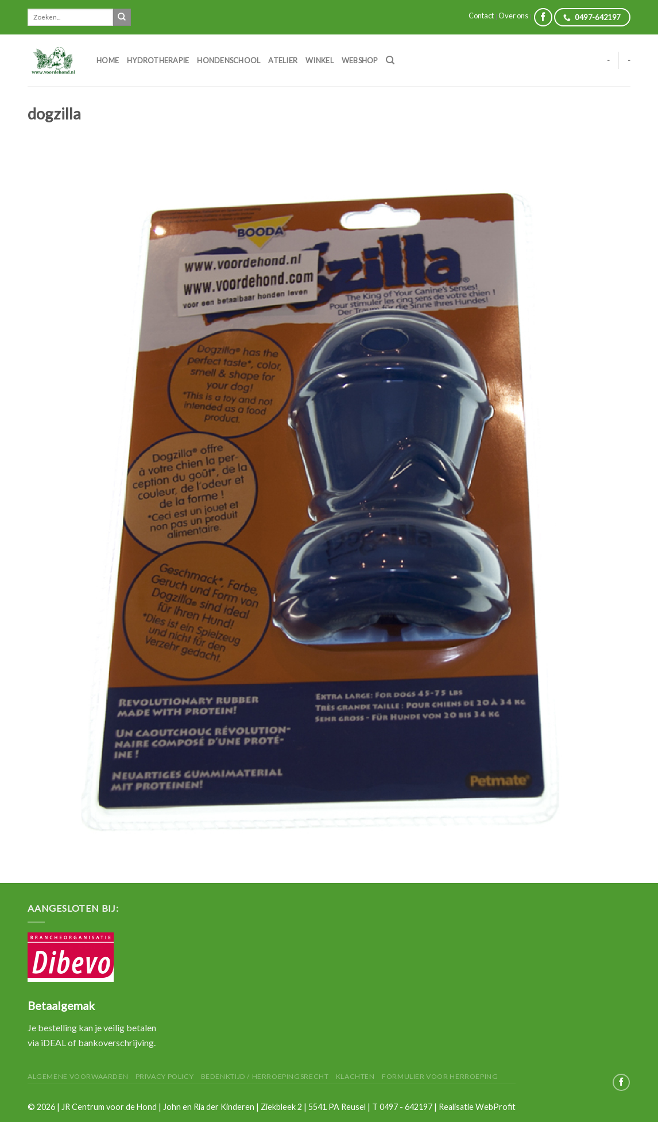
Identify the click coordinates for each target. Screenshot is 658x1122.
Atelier (282, 60)
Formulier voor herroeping (440, 1076)
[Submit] (121, 17)
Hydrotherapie (158, 60)
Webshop (360, 60)
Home (107, 60)
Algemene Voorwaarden (78, 1076)
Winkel (319, 60)
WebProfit (495, 1107)
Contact (481, 15)
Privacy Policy (165, 1076)
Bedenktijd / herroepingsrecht (265, 1076)
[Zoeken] (390, 60)
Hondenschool (228, 60)
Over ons (513, 15)
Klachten (355, 1076)
